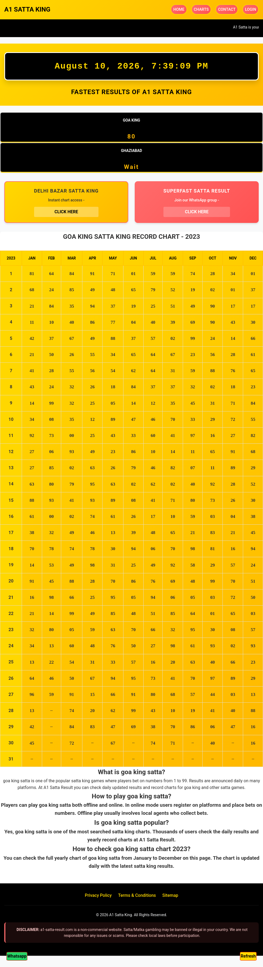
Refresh (248, 956)
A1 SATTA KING (27, 9)
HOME (179, 9)
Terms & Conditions (137, 897)
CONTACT (227, 9)
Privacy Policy (98, 897)
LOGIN (250, 9)
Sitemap (170, 897)
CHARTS (202, 9)
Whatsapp (17, 956)
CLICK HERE (66, 213)
